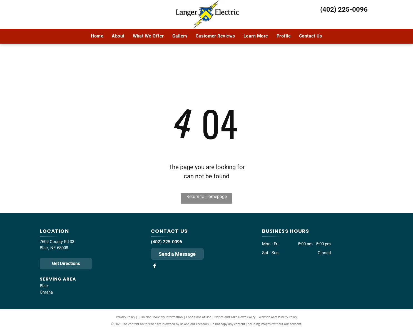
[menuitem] (97, 36)
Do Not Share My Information (162, 317)
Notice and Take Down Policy (235, 317)
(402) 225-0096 (344, 9)
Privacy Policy (125, 317)
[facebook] (154, 266)
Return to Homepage (206, 196)
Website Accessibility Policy (278, 317)
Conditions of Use (198, 317)
